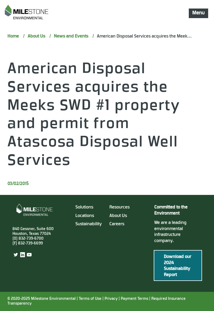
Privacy (111, 299)
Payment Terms (135, 299)
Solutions (84, 207)
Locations (84, 216)
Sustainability (88, 224)
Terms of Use (90, 299)
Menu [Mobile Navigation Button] (198, 13)
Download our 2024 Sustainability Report (177, 266)
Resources (119, 207)
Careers (116, 224)
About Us (118, 216)
